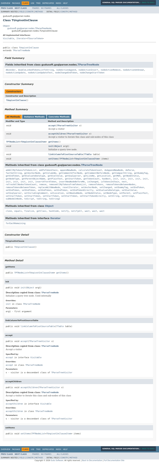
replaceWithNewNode (49, 187)
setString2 (128, 196)
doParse (129, 170)
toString (41, 199)
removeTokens (95, 184)
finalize (29, 211)
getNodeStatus (131, 176)
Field (21, 12)
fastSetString (14, 173)
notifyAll (76, 211)
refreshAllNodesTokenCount (21, 184)
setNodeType (110, 193)
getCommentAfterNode (70, 173)
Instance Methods (34, 117)
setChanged (106, 187)
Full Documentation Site (114, 460)
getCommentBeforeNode (97, 173)
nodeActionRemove (110, 70)
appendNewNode (68, 170)
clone (9, 211)
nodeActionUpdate (15, 72)
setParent (124, 193)
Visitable (8, 38)
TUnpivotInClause (29, 47)
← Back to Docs (147, 3)
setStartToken (14, 196)
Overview (5, 3)
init (50, 146)
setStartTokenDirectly (93, 196)
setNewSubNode (74, 193)
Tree (38, 3)
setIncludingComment (36, 193)
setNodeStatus (93, 193)
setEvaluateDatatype (107, 190)
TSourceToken (35, 38)
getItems (53, 142)
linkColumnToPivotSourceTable (65, 154)
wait (87, 211)
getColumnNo (49, 173)
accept (52, 125)
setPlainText (140, 193)
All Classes (62, 8)
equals (18, 211)
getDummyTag (141, 173)
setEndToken (137, 187)
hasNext (106, 179)
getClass (41, 211)
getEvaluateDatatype (33, 176)
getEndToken (12, 176)
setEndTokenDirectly (81, 190)
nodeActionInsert (88, 70)
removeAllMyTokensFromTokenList (67, 184)
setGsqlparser (14, 193)
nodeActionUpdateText (40, 72)
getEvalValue (55, 176)
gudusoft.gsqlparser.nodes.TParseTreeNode (29, 28)
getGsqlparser (73, 176)
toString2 (54, 199)
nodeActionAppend (66, 70)
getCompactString (122, 173)
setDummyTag (121, 187)
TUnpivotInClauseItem (33, 142)
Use (32, 3)
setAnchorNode (89, 187)
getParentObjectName (33, 179)
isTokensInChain (110, 181)
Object (6, 26)
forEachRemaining (15, 223)
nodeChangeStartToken (92, 72)
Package (16, 3)
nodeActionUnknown (133, 70)
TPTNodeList (13, 142)
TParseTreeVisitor (67, 125)
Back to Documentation (92, 460)
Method (39, 12)
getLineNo (89, 176)
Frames (35, 8)
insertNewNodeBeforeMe (72, 181)
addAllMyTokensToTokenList (21, 170)
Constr (29, 12)
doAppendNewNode (113, 170)
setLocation (57, 193)
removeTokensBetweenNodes (120, 184)
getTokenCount (91, 179)
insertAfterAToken (45, 181)
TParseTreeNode (21, 50)
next (124, 181)
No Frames (46, 8)
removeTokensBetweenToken (20, 187)
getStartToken (73, 179)
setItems (53, 159)
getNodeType (12, 179)
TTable (88, 154)
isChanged (92, 181)
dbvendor (11, 70)
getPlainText (55, 179)
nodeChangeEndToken (66, 72)
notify (65, 211)
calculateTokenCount (90, 170)
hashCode (54, 211)
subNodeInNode (14, 199)
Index (58, 3)
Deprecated (48, 3)
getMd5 (116, 176)
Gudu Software (57, 460)
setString (113, 196)
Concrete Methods (59, 117)
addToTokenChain (48, 170)
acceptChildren (57, 134)
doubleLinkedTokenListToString (36, 70)
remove (43, 184)
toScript (29, 199)
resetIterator (71, 187)
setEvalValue (129, 190)
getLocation (104, 176)
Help (65, 3)
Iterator (21, 38)
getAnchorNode (32, 173)
